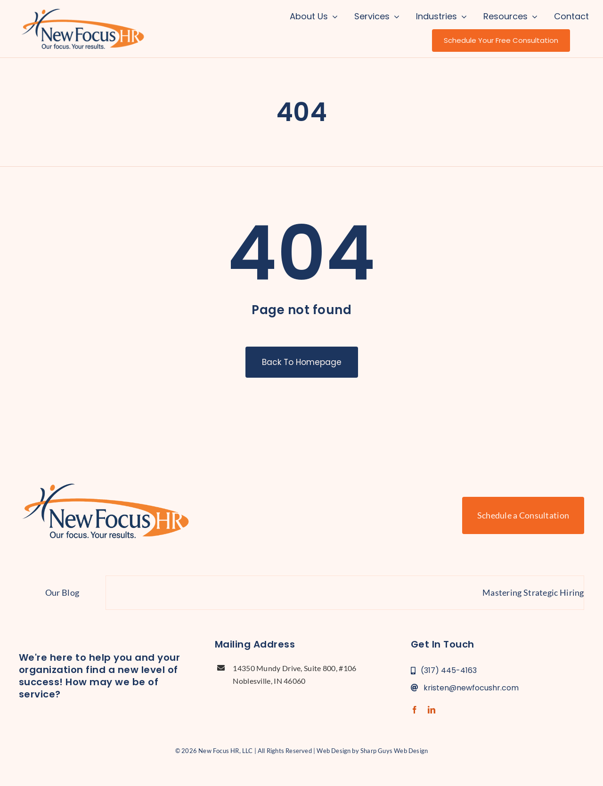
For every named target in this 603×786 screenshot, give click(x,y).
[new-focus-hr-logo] (83, 9)
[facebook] (414, 709)
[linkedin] (431, 709)
